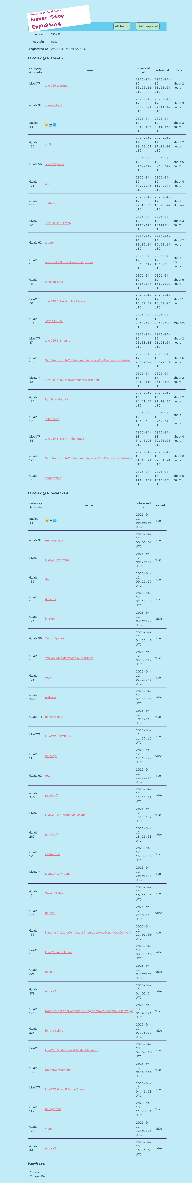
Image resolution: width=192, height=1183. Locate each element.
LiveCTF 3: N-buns (57, 341)
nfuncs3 (50, 1148)
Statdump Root (147, 26)
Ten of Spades (54, 164)
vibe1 (48, 1129)
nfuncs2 (50, 991)
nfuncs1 (50, 913)
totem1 (49, 242)
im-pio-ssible (54, 1030)
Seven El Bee (54, 321)
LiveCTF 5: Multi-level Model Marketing (72, 380)
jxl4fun (50, 619)
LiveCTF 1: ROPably (58, 223)
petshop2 (51, 795)
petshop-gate (54, 282)
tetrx (48, 184)
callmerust (52, 419)
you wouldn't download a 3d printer (69, 262)
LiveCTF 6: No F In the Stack (64, 439)
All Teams (122, 26)
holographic (53, 478)
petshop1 (51, 756)
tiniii (48, 144)
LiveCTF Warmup (56, 86)
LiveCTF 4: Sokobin (58, 952)
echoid (49, 972)
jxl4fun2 (50, 697)
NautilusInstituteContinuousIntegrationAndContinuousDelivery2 (88, 458)
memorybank (54, 105)
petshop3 (51, 834)
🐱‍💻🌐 (50, 125)
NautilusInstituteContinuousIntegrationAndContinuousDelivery (88, 360)
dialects (50, 203)
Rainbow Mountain (57, 399)
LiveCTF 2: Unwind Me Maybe (65, 301)
